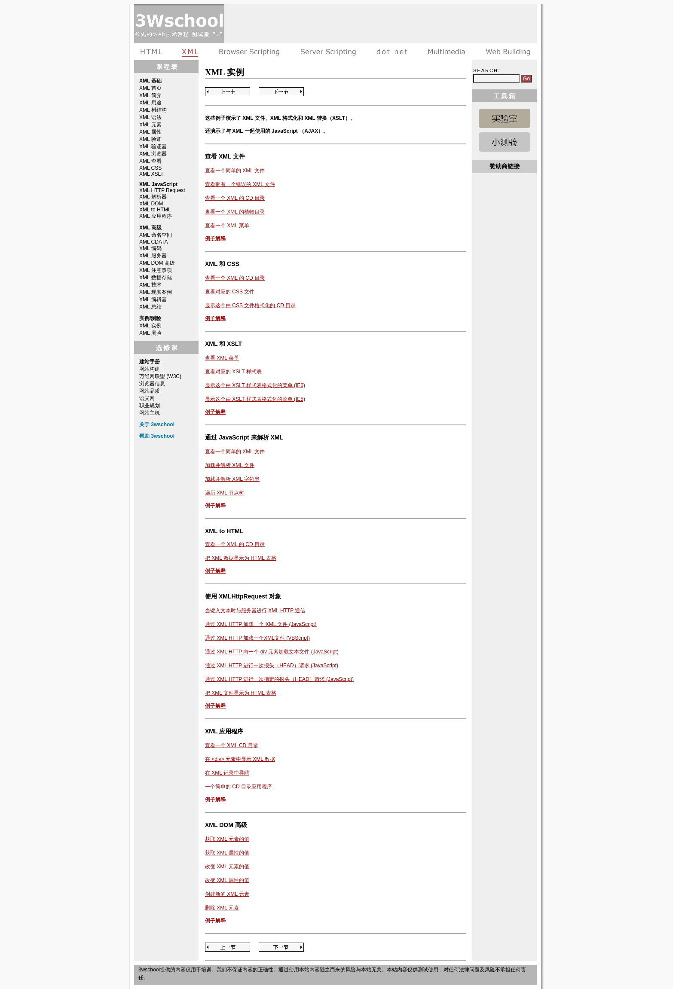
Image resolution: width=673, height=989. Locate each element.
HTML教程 (153, 51)
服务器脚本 (328, 51)
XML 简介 (150, 95)
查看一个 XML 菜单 (227, 226)
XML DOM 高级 (157, 263)
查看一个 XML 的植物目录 (235, 212)
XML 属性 (150, 132)
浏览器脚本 (249, 51)
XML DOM (151, 204)
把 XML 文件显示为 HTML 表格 (240, 693)
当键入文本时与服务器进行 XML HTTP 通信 (255, 610)
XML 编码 (150, 248)
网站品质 (149, 391)
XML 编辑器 (153, 299)
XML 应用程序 (155, 216)
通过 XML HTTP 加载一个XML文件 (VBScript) (257, 638)
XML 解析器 (153, 197)
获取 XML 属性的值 (227, 853)
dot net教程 (392, 51)
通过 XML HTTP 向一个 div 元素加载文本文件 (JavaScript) (272, 652)
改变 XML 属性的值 (227, 880)
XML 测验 (150, 333)
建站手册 (506, 51)
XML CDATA (153, 242)
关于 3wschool (156, 424)
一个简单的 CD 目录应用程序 (238, 787)
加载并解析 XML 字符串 (232, 479)
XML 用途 (150, 103)
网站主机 (149, 413)
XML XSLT (151, 174)
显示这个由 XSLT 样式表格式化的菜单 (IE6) (255, 385)
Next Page (281, 91)
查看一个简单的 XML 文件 (235, 171)
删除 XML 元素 (222, 908)
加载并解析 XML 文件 (229, 465)
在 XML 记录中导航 (227, 773)
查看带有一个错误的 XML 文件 (240, 184)
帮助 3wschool (156, 436)
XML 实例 (150, 326)
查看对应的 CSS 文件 (229, 292)
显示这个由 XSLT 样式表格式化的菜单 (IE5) (255, 399)
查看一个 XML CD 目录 (231, 745)
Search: (486, 70)
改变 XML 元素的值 (227, 867)
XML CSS (150, 168)
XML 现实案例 (155, 292)
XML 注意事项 (155, 270)
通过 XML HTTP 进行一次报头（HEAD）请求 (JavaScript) (271, 665)
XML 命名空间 (155, 235)
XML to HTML (155, 210)
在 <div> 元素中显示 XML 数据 (240, 759)
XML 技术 (150, 285)
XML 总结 (150, 307)
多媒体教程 (446, 51)
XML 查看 (150, 161)
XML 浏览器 (153, 154)
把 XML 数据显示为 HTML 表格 (240, 558)
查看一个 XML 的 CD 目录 (235, 198)
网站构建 (149, 369)
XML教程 (190, 51)
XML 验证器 (153, 146)
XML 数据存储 (155, 278)
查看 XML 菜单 (222, 358)
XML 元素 (150, 125)
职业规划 (149, 406)
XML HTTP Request (162, 190)
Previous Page (227, 91)
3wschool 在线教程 (179, 23)
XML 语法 (150, 117)
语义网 (147, 398)
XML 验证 (150, 139)
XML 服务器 (153, 256)
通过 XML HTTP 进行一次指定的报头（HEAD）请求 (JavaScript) (279, 679)
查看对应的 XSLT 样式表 (233, 372)
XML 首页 (150, 88)
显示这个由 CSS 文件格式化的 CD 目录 (250, 305)
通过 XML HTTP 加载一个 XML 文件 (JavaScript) (261, 624)
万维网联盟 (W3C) (160, 376)
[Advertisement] (380, 23)
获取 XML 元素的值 (227, 839)
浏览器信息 (152, 384)
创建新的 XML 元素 (227, 894)
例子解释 (215, 238)
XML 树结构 (153, 110)
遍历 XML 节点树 (224, 493)
